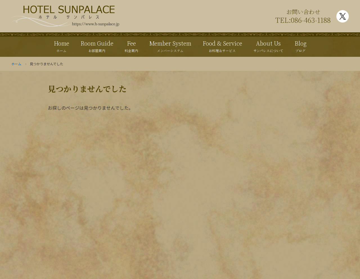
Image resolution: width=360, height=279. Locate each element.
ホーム (16, 63)
